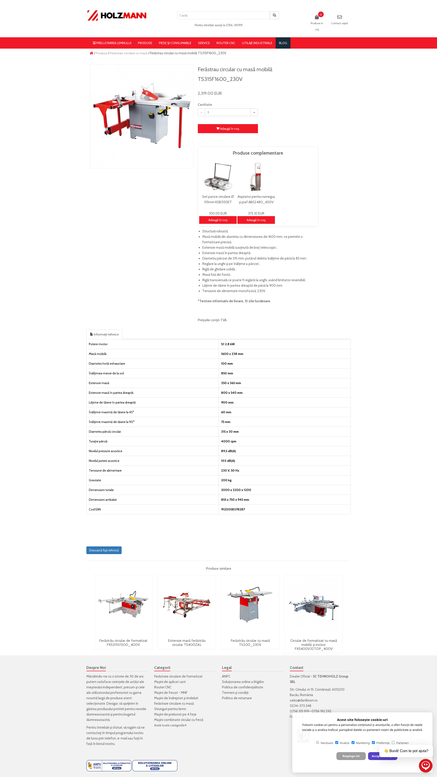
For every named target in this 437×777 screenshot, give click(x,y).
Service (204, 43)
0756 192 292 (321, 711)
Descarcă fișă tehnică (104, 550)
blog (283, 43)
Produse (145, 43)
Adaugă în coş (227, 129)
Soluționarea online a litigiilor (243, 682)
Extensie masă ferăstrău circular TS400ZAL (187, 642)
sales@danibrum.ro (304, 700)
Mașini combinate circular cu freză (178, 720)
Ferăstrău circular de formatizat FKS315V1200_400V (123, 642)
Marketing (361, 743)
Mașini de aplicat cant (170, 682)
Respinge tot (351, 756)
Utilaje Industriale (257, 43)
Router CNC (226, 43)
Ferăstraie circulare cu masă (128, 53)
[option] (142, 116)
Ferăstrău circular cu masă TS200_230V (250, 642)
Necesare (324, 743)
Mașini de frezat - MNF (170, 693)
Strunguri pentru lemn (170, 709)
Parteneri (400, 743)
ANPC (226, 676)
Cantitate (205, 105)
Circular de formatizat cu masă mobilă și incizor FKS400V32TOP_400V (313, 644)
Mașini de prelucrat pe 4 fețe (175, 714)
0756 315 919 (299, 711)
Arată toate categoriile (170, 725)
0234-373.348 (300, 706)
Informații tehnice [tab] (104, 334)
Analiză (342, 743)
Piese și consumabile (175, 43)
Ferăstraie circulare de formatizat (178, 676)
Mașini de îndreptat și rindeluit (176, 698)
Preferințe (381, 743)
